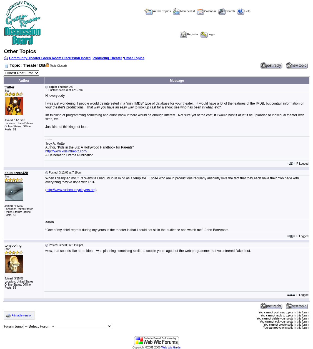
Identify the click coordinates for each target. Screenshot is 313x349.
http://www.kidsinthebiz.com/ (66, 151)
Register (189, 34)
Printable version (22, 315)
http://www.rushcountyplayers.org (71, 190)
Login (207, 34)
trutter (9, 87)
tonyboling (12, 245)
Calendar (206, 11)
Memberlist (184, 11)
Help (244, 11)
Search (226, 11)
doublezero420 (16, 173)
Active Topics (157, 11)
